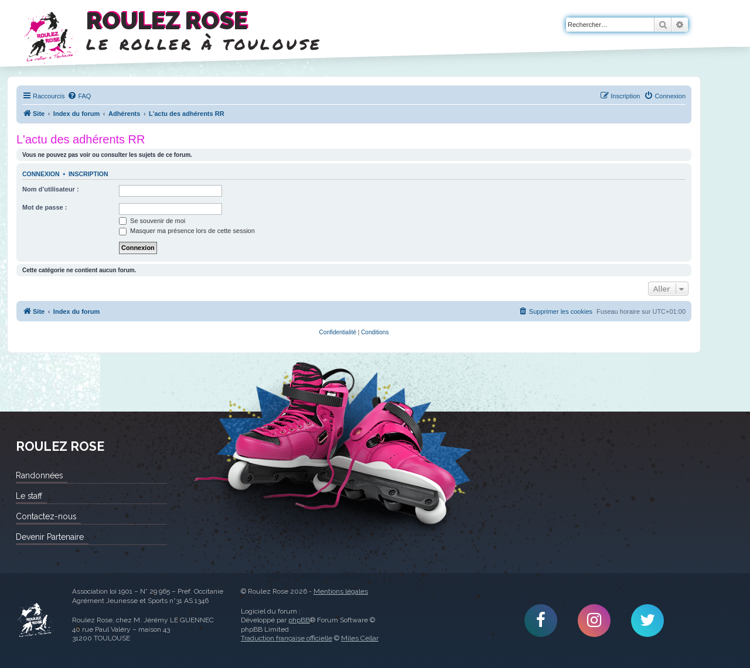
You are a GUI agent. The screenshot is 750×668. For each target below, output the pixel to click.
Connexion (41, 173)
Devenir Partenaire (50, 537)
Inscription (88, 173)
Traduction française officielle (286, 638)
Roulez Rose (35, 620)
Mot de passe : (44, 207)
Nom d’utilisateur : (50, 189)
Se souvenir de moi (152, 220)
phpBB (299, 620)
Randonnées (39, 475)
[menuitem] (79, 96)
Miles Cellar (360, 638)
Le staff (29, 496)
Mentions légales (340, 591)
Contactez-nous (46, 516)
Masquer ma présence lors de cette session (187, 230)
